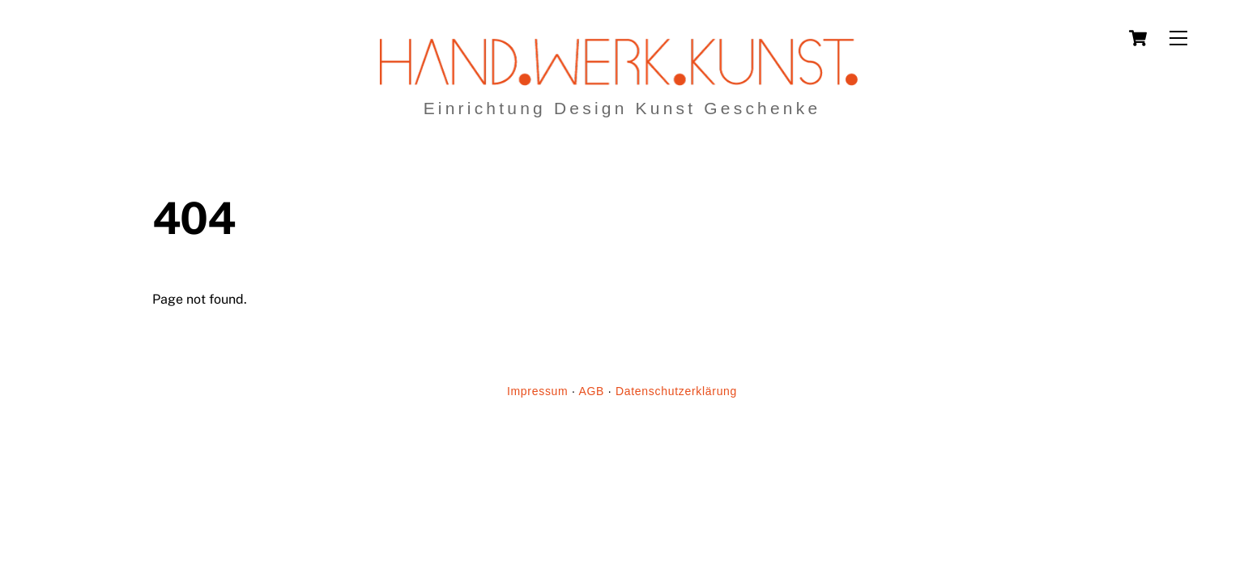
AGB (591, 391)
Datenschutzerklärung (676, 391)
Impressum (538, 391)
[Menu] (1178, 38)
